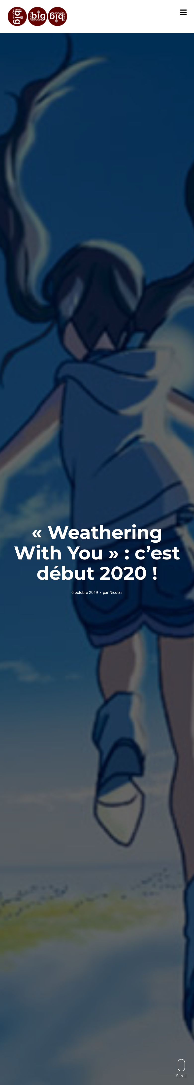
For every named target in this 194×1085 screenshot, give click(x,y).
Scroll (181, 1068)
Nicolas (116, 592)
